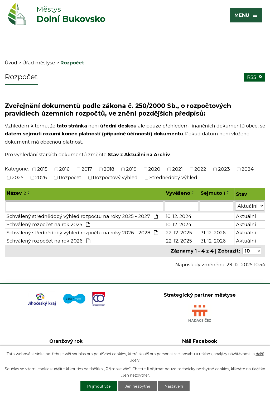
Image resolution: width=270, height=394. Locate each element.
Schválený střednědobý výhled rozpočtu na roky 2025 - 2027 (82, 216)
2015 (42, 169)
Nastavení (174, 386)
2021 (177, 169)
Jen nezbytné (137, 386)
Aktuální (246, 216)
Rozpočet (70, 178)
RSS (254, 77)
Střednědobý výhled (173, 178)
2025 (17, 178)
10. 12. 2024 (178, 216)
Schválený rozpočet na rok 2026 (48, 241)
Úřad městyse (38, 63)
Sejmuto (213, 193)
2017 (86, 169)
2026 (41, 178)
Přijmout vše (99, 386)
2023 (224, 169)
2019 (131, 169)
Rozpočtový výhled (115, 178)
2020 (154, 169)
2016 (64, 169)
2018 (109, 169)
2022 (200, 169)
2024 (248, 169)
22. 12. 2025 (179, 233)
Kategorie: (17, 169)
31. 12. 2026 (213, 233)
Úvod (11, 63)
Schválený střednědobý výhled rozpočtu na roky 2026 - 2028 (82, 233)
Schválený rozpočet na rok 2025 (48, 224)
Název (16, 193)
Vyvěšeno (178, 193)
